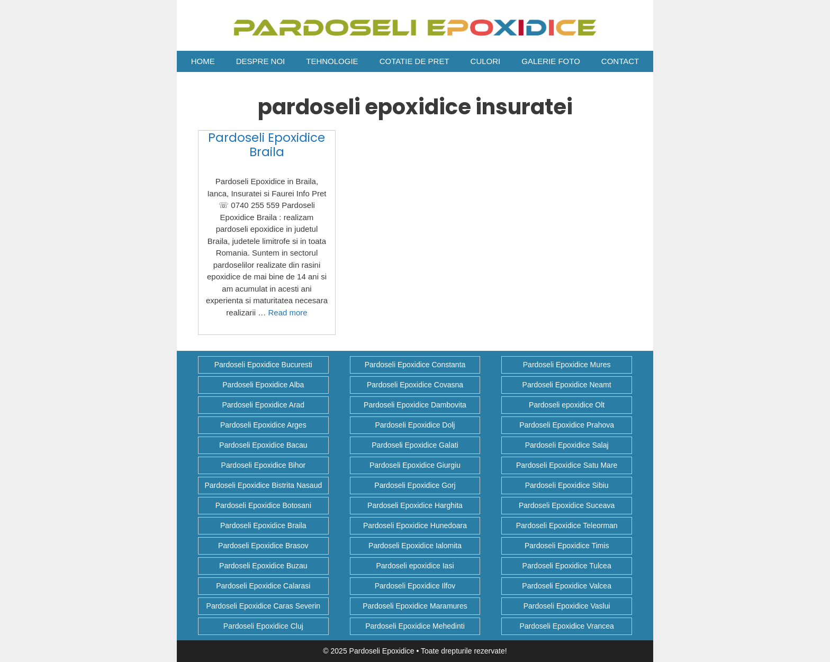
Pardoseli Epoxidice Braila (266, 145)
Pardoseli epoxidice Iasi (415, 565)
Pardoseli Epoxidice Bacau (263, 445)
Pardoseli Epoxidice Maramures (415, 606)
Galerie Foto (550, 61)
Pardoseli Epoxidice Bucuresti (263, 364)
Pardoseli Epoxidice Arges (263, 425)
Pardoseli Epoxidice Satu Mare (566, 465)
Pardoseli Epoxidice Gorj (414, 485)
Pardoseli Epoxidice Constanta (415, 364)
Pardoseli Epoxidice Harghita (415, 505)
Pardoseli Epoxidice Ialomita (415, 545)
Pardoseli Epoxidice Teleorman (567, 525)
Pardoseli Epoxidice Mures (567, 364)
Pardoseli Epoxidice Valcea (566, 586)
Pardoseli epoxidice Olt (567, 405)
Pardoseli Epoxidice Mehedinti (415, 626)
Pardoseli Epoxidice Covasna (415, 384)
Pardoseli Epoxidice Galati (415, 445)
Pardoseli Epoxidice (381, 651)
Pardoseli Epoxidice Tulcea (566, 565)
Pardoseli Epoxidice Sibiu (567, 485)
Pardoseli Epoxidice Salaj (567, 445)
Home (203, 61)
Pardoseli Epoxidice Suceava (567, 505)
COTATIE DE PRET (414, 61)
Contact (620, 61)
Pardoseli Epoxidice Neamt (566, 384)
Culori (486, 61)
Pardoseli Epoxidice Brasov (263, 545)
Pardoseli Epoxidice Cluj (263, 626)
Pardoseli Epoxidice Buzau (263, 565)
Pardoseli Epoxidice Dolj (415, 425)
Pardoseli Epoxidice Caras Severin (263, 606)
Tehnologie (332, 61)
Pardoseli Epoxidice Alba (263, 384)
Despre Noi (260, 61)
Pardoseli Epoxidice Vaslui (567, 606)
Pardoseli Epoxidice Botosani (263, 505)
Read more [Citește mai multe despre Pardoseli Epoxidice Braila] (287, 312)
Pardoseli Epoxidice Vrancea (566, 626)
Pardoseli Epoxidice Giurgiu (415, 465)
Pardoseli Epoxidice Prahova (566, 425)
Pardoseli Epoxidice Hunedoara (415, 525)
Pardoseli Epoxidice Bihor (263, 465)
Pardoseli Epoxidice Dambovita (415, 405)
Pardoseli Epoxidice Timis (567, 545)
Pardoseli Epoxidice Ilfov (415, 586)
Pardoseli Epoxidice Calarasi (263, 586)
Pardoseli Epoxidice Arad (263, 405)
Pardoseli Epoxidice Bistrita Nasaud (263, 485)
